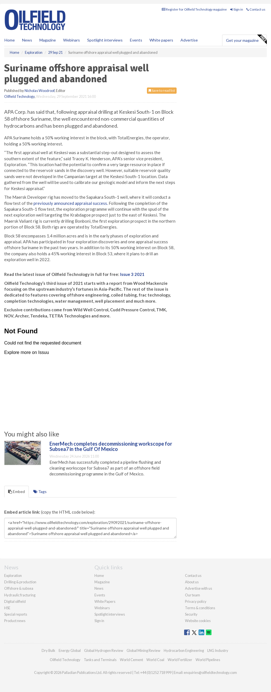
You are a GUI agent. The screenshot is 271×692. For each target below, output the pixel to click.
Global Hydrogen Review (103, 650)
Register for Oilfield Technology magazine (194, 9)
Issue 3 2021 (132, 274)
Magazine (47, 40)
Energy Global (70, 650)
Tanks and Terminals (100, 659)
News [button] (27, 40)
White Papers (104, 601)
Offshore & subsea (18, 588)
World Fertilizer (180, 659)
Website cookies (198, 620)
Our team (192, 595)
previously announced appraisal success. (71, 203)
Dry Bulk (48, 650)
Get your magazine (246, 39)
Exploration (13, 575)
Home (9, 40)
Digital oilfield (15, 601)
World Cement (131, 659)
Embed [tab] (16, 491)
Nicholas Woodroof (39, 90)
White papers (161, 40)
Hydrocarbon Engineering (184, 650)
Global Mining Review (143, 650)
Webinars (71, 40)
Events (136, 40)
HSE (7, 608)
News (98, 588)
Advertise (189, 40)
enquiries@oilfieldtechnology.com (210, 672)
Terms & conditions (200, 608)
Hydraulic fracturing (19, 595)
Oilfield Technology (19, 96)
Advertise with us (198, 588)
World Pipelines (208, 659)
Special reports (15, 614)
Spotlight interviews (105, 40)
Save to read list (162, 90)
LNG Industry (217, 650)
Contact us (255, 9)
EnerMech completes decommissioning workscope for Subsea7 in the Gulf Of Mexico (110, 446)
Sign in (236, 9)
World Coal (155, 659)
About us (192, 582)
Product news (14, 620)
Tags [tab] (40, 491)
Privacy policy (195, 601)
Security (191, 614)
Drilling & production (20, 582)
